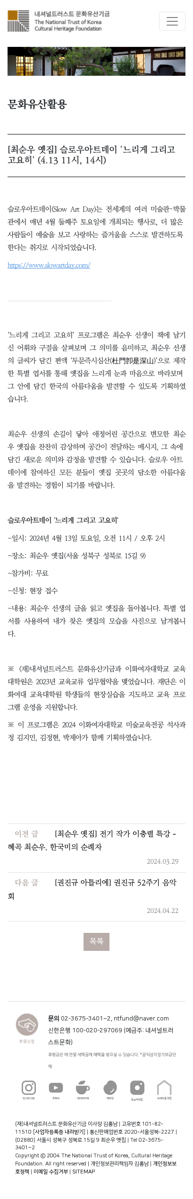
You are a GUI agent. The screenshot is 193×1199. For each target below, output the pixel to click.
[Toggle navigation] (172, 21)
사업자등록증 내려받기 (59, 1132)
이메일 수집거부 (51, 1172)
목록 (97, 942)
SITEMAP (83, 1172)
